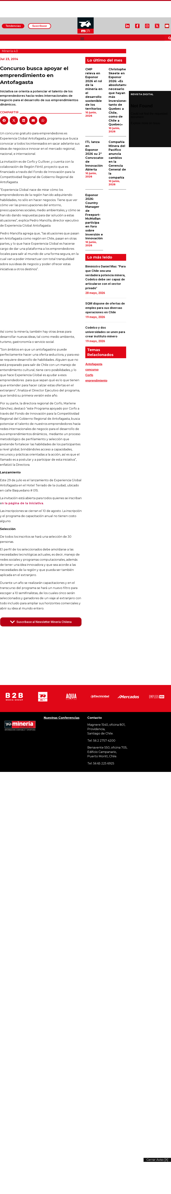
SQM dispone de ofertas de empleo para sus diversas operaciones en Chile (105, 308)
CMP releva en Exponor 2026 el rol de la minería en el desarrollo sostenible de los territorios (93, 89)
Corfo (89, 375)
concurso (91, 369)
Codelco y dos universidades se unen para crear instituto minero (105, 332)
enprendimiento (96, 380)
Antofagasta (93, 364)
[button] (82, 39)
